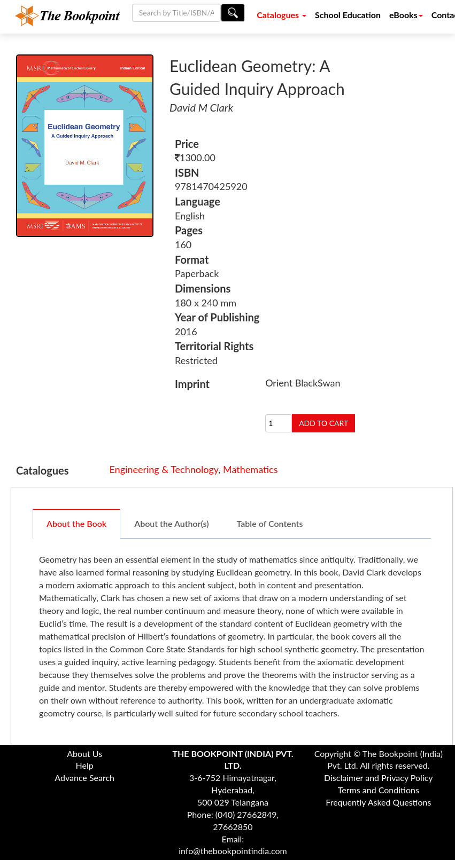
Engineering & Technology (163, 469)
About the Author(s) (171, 523)
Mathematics (250, 469)
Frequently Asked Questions (378, 802)
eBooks (406, 15)
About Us (84, 753)
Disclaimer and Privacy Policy (378, 777)
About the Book (76, 523)
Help (85, 765)
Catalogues (281, 15)
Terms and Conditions (378, 790)
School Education (348, 15)
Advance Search (84, 777)
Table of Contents (270, 523)
